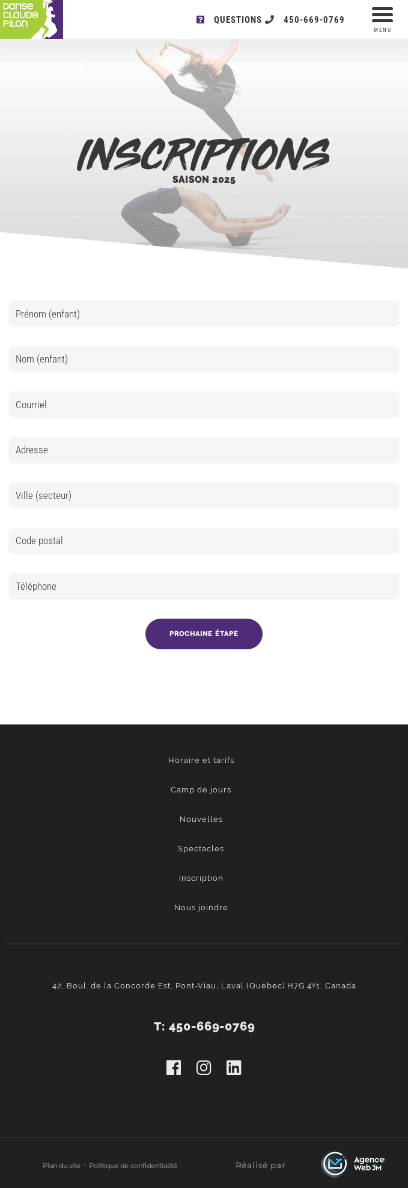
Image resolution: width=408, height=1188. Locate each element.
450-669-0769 (305, 19)
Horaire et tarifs (201, 760)
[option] (204, 482)
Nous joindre (201, 907)
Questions (229, 19)
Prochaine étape (204, 634)
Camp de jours (201, 789)
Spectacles (201, 848)
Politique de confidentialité (133, 1166)
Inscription (201, 878)
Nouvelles (201, 819)
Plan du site (62, 1166)
